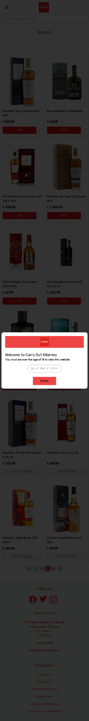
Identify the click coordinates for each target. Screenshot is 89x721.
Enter (44, 381)
